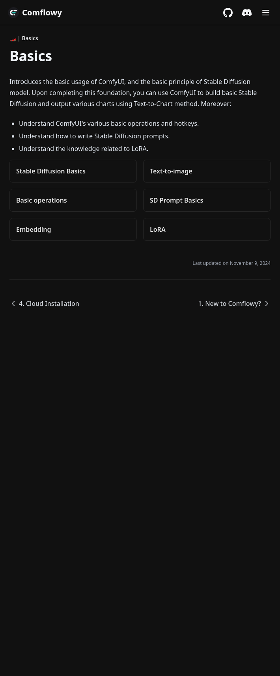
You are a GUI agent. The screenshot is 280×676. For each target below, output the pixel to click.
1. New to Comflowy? (234, 303)
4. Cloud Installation (44, 303)
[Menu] (266, 12)
